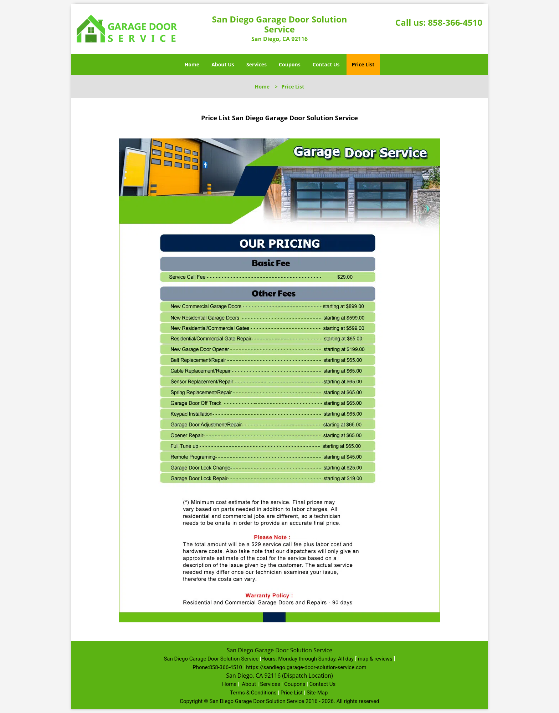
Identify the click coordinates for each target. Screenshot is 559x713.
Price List (363, 64)
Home (192, 64)
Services (256, 64)
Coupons (289, 64)
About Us (222, 64)
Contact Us (326, 64)
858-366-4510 (455, 22)
